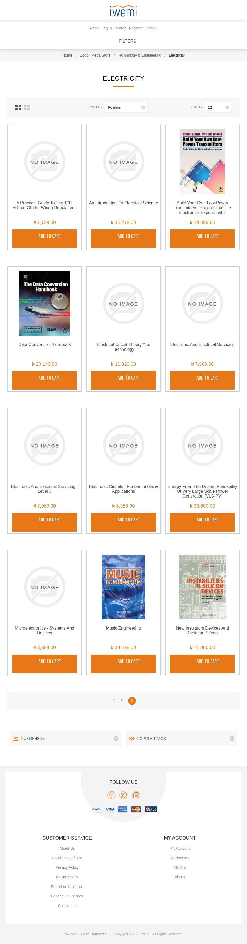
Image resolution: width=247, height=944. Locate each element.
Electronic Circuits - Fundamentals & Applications (123, 489)
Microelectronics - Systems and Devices (44, 630)
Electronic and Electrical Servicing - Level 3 (44, 489)
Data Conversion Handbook (44, 344)
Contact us (67, 906)
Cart (152, 28)
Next (132, 701)
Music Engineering (123, 628)
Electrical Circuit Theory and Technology (123, 347)
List (27, 107)
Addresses (180, 858)
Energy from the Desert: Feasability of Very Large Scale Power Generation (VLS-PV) (202, 491)
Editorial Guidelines (67, 896)
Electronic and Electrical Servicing (202, 344)
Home (67, 55)
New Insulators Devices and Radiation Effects (202, 630)
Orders (180, 867)
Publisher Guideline (67, 886)
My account (180, 848)
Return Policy (67, 877)
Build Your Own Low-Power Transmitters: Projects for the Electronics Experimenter (202, 208)
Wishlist (180, 877)
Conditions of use (67, 858)
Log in (106, 28)
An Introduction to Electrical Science (123, 203)
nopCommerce (94, 934)
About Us (67, 848)
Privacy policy (67, 867)
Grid (18, 107)
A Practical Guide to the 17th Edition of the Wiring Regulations (45, 205)
